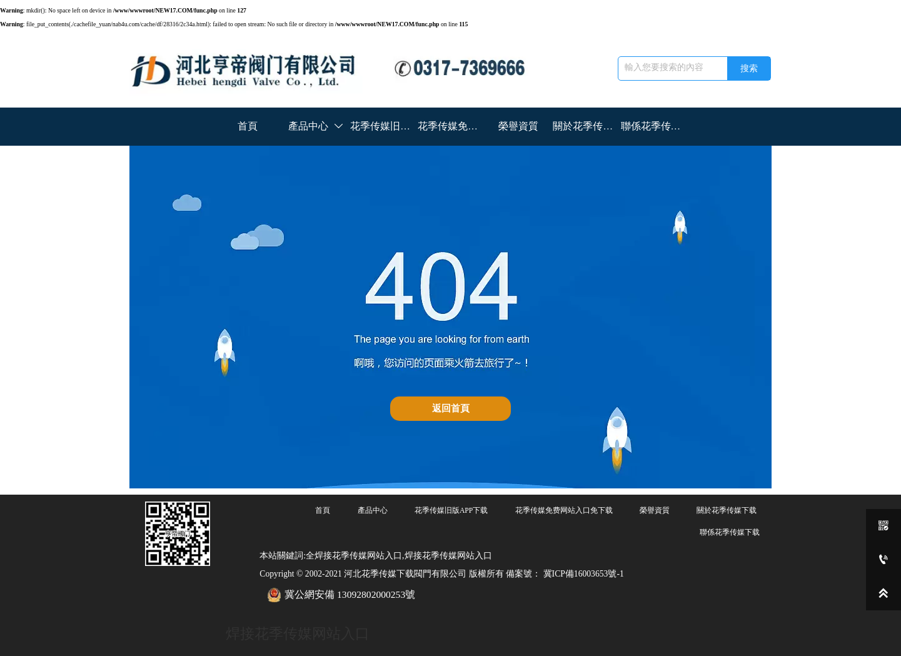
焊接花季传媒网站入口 (298, 633)
